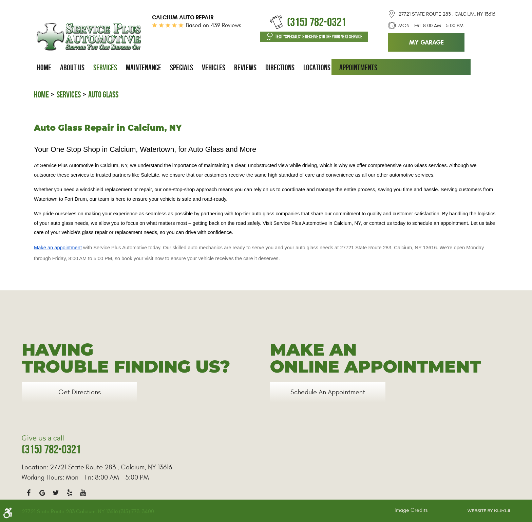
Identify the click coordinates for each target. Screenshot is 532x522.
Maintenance (143, 68)
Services (105, 68)
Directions (279, 68)
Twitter (55, 492)
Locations (316, 68)
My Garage (426, 42)
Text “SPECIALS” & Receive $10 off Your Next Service (318, 36)
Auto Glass (103, 94)
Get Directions (79, 392)
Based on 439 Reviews (213, 25)
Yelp (69, 492)
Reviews (245, 68)
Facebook (28, 492)
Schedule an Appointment (327, 392)
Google (42, 492)
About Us (72, 68)
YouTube (83, 492)
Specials (181, 68)
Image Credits (411, 510)
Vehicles (213, 68)
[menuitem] (44, 67)
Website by (488, 511)
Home (44, 68)
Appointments (358, 68)
